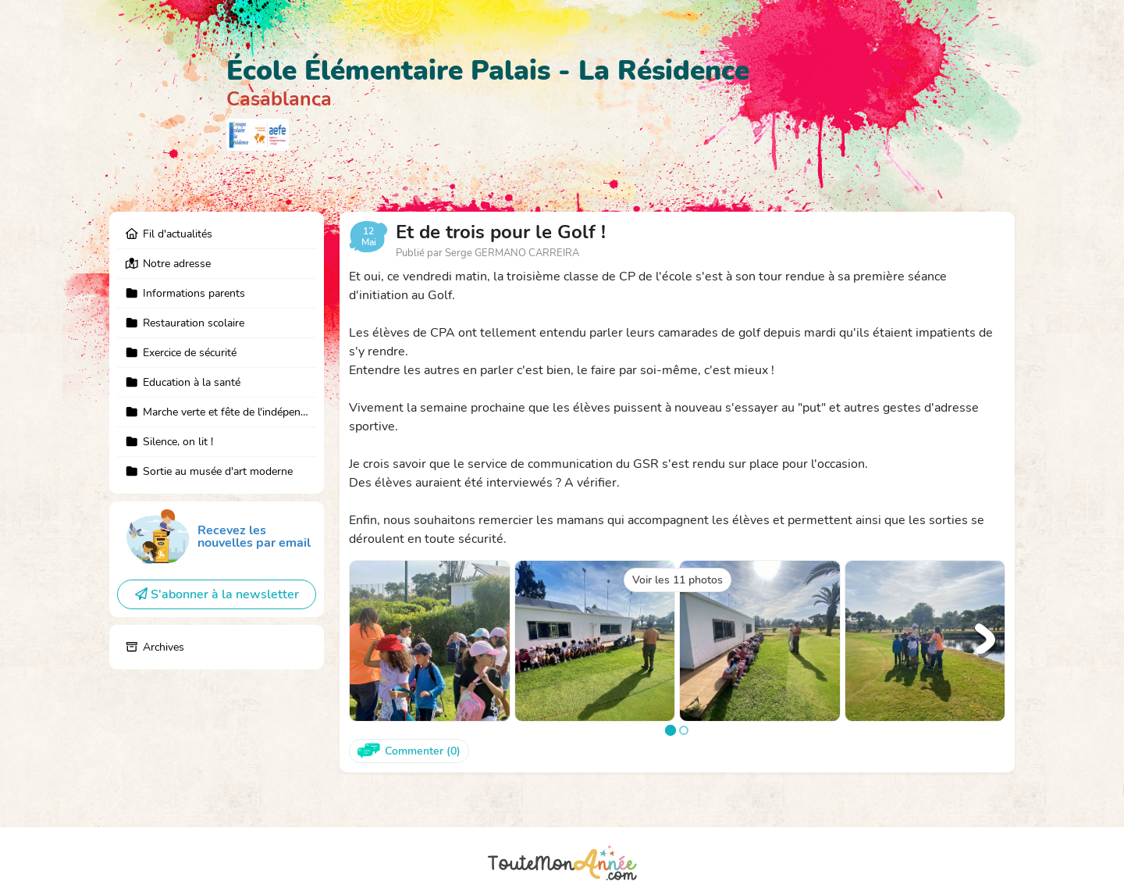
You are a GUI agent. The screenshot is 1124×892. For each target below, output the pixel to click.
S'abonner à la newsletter (217, 594)
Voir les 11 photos (677, 580)
